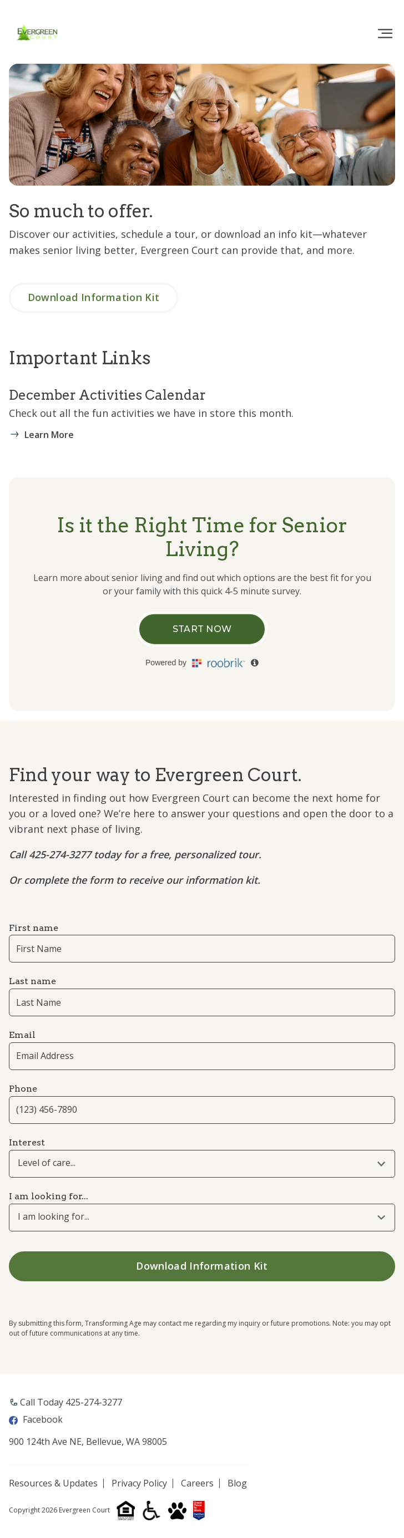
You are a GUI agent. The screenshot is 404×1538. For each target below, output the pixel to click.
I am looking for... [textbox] (53, 1216)
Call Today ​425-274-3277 (71, 1402)
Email (22, 1035)
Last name (32, 981)
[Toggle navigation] (385, 34)
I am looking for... (48, 1196)
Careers (197, 1484)
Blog (237, 1484)
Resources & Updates (53, 1484)
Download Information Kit (94, 297)
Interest (27, 1142)
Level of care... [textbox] (46, 1163)
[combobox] (202, 1164)
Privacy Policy (139, 1484)
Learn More (49, 435)
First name (33, 928)
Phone (23, 1088)
